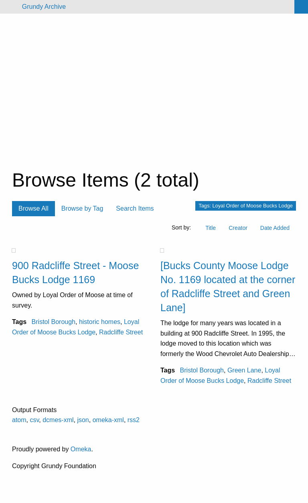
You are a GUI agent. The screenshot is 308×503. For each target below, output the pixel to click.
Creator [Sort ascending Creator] (238, 228)
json (83, 419)
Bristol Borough (53, 321)
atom (19, 419)
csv (34, 419)
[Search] (301, 7)
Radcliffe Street (121, 332)
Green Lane (244, 370)
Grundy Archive (44, 6)
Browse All (33, 208)
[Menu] (9, 7)
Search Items (135, 208)
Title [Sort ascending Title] (210, 228)
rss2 (134, 419)
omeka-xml (108, 419)
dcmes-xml (58, 419)
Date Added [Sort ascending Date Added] (275, 228)
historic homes (99, 321)
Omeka (81, 449)
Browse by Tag (82, 208)
